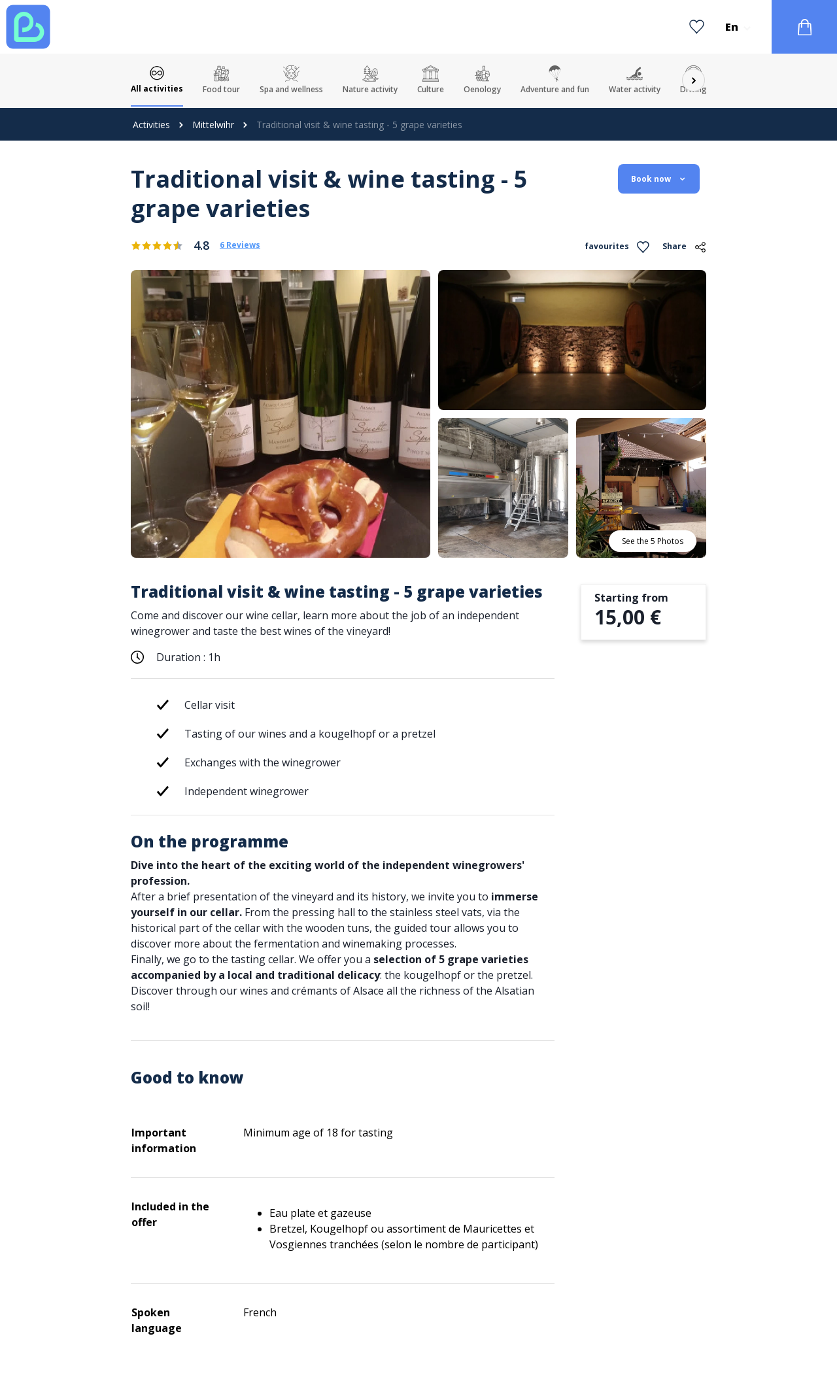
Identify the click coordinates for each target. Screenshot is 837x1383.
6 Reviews (240, 245)
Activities (151, 124)
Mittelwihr (213, 124)
